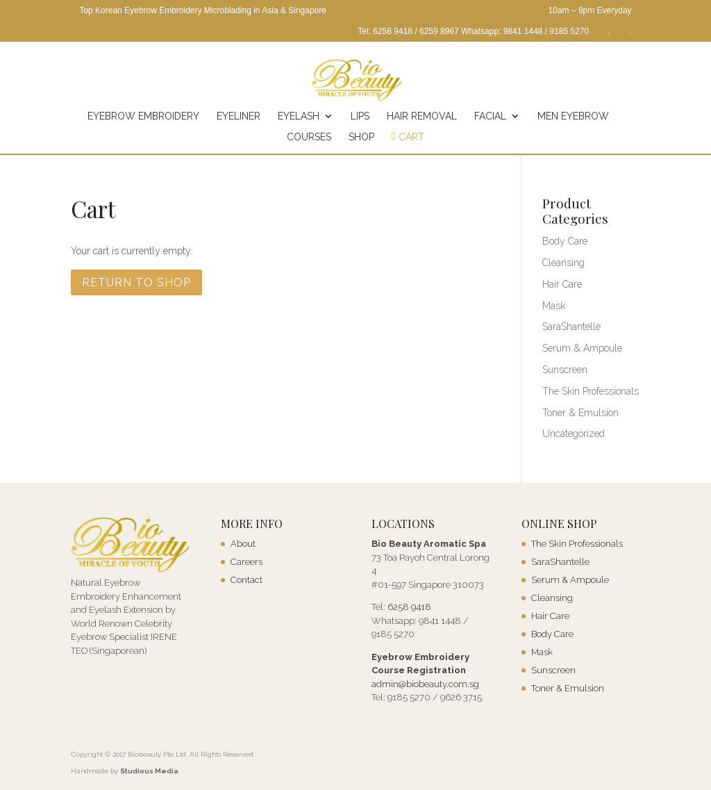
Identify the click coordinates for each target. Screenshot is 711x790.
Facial (490, 116)
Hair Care (562, 284)
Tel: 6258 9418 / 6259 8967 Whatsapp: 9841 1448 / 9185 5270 (473, 31)
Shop (361, 137)
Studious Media (149, 771)
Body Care (564, 241)
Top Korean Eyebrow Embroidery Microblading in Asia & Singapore (202, 10)
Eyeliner (238, 116)
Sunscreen (564, 369)
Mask (553, 305)
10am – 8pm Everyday (590, 10)
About (243, 543)
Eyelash (298, 116)
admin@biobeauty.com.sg (425, 684)
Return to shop (136, 282)
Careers (246, 562)
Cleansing (563, 262)
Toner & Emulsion (580, 412)
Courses (309, 137)
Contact (246, 580)
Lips (360, 116)
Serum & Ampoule (582, 348)
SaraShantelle (571, 326)
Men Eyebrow (573, 116)
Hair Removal (422, 116)
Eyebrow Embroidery (143, 116)
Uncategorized (573, 433)
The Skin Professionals (590, 391)
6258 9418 (409, 607)
